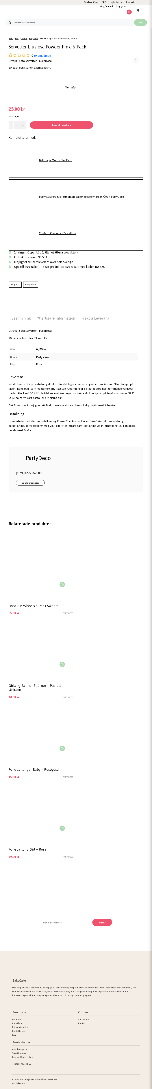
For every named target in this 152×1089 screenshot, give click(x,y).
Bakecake (20, 1083)
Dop (17, 38)
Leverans (16, 1019)
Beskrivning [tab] (21, 318)
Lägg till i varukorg (61, 124)
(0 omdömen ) (43, 55)
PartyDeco (42, 357)
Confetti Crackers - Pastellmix (57, 233)
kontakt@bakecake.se (23, 1057)
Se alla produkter (30, 482)
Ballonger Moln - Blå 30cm (55, 160)
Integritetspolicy (20, 1027)
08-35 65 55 (26, 1064)
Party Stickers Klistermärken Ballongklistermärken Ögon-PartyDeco (81, 196)
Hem (11, 38)
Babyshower (30, 284)
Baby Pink (33, 38)
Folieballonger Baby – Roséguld (34, 769)
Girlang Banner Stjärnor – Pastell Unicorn (35, 688)
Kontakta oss (18, 1031)
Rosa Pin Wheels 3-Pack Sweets (33, 606)
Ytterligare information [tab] (56, 318)
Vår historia (83, 1019)
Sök (140, 22)
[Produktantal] (17, 125)
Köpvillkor (17, 1023)
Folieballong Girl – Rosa (28, 849)
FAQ (14, 1035)
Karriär (81, 1023)
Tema (24, 38)
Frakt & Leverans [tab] (95, 318)
